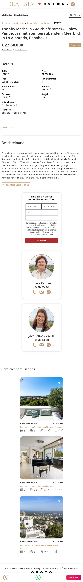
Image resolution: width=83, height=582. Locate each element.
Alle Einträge (7, 15)
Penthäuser (45, 23)
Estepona (58, 427)
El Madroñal (21, 49)
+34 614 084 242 (41, 287)
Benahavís (32, 23)
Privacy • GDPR (40, 568)
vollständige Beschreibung (16, 184)
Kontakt (74, 568)
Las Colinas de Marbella (41, 545)
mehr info (73, 577)
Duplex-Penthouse (28, 423)
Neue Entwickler (21, 15)
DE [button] (73, 4)
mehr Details (9, 127)
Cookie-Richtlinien (36, 230)
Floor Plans (75, 45)
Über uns (66, 568)
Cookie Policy (54, 568)
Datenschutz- (51, 227)
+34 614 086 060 (41, 340)
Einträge (20, 23)
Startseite (7, 23)
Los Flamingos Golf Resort (42, 427)
